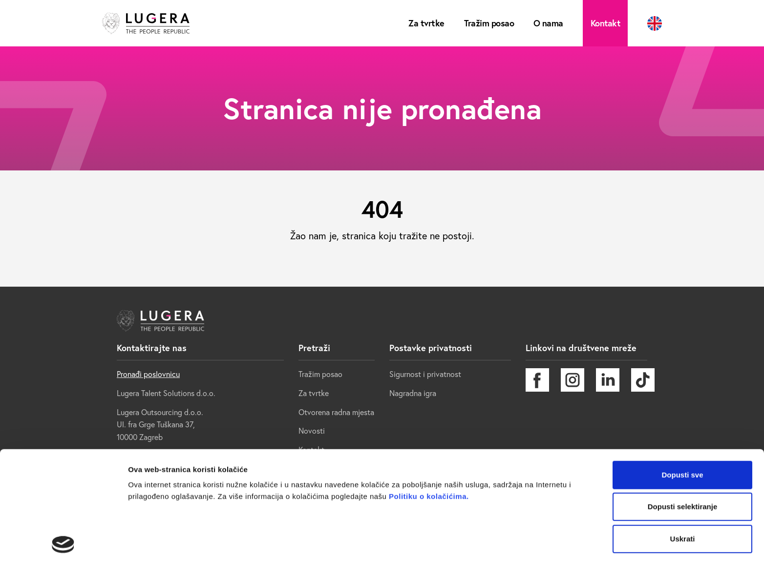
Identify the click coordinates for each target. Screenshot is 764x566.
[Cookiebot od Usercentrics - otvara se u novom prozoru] (63, 547)
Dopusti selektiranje (683, 418)
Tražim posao (489, 23)
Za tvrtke (426, 23)
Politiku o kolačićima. (427, 407)
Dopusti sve (682, 386)
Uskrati (682, 450)
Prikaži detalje (153, 547)
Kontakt (605, 23)
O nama (548, 23)
